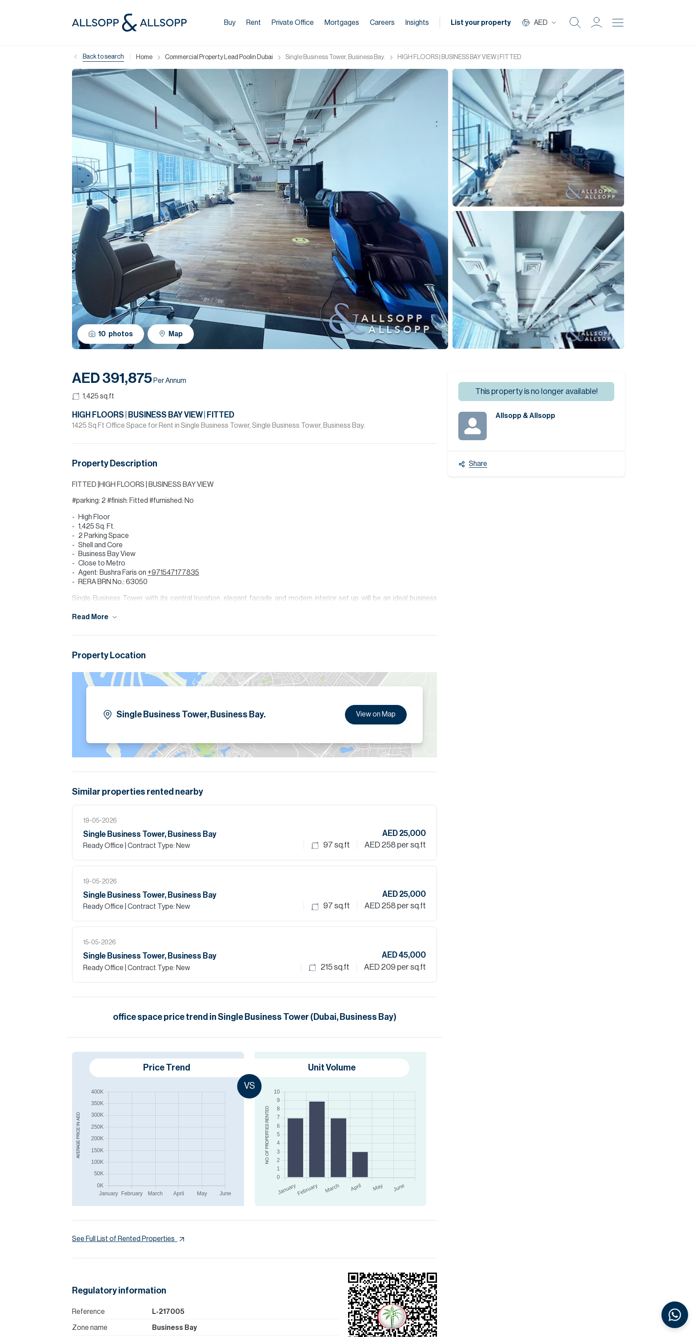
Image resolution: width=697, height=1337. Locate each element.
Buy (230, 22)
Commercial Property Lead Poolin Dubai (219, 57)
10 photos (110, 334)
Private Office (293, 22)
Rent (253, 22)
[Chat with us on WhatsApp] (674, 1314)
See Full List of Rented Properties (129, 1239)
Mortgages (341, 22)
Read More (95, 617)
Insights (417, 22)
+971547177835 (173, 572)
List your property (481, 22)
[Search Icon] (575, 23)
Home (144, 57)
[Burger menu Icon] (618, 23)
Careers (382, 22)
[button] (597, 23)
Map (171, 334)
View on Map (376, 714)
